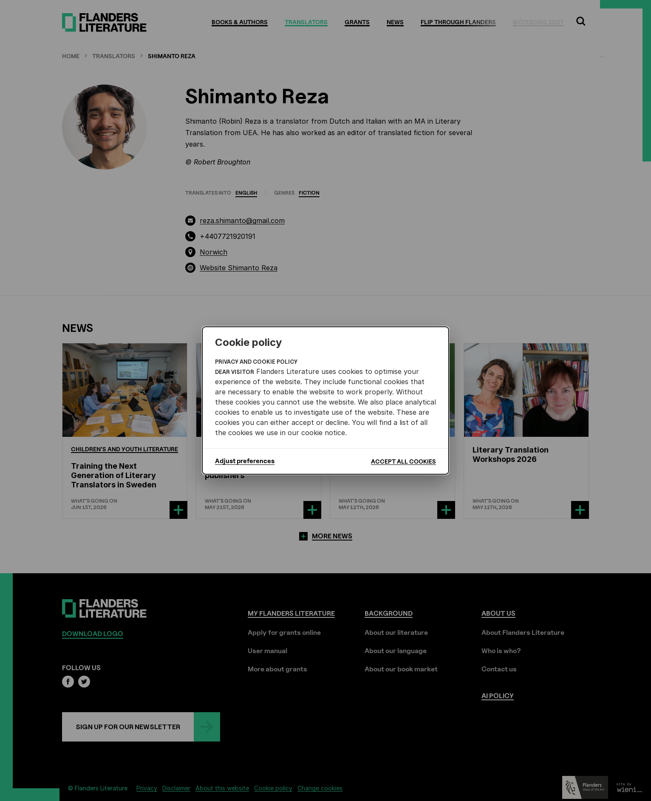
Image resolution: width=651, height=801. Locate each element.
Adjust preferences (245, 461)
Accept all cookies (403, 461)
